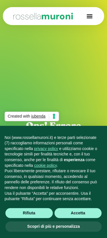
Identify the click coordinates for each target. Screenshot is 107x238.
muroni (43, 16)
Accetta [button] (78, 213)
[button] (89, 16)
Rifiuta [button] (29, 213)
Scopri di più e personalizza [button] (53, 226)
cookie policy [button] (45, 165)
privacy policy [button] (46, 148)
